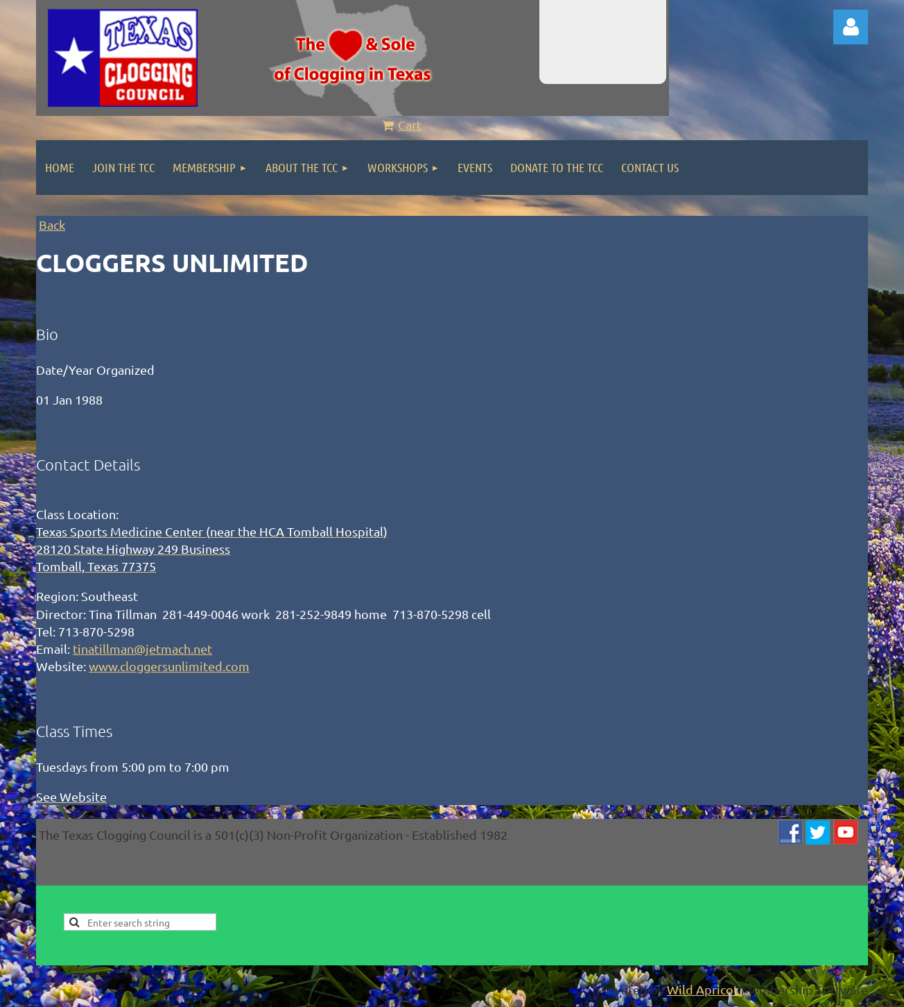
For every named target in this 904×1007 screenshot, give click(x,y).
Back (52, 224)
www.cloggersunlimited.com (169, 666)
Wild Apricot (702, 989)
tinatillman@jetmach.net (142, 648)
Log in (850, 27)
